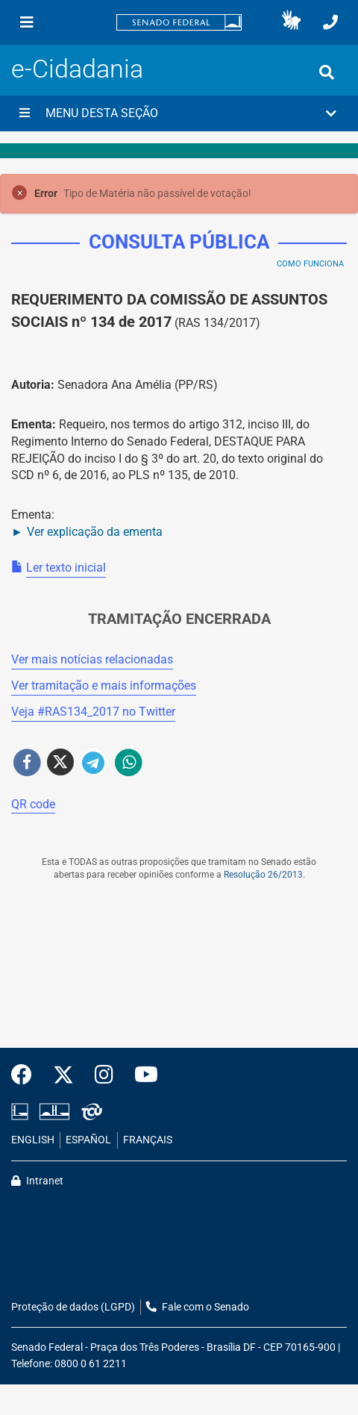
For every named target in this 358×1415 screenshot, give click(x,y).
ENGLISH (32, 1140)
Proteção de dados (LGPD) (73, 1307)
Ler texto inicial (66, 567)
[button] (291, 22)
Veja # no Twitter (93, 712)
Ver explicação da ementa (95, 532)
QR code (33, 804)
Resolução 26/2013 (263, 874)
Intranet (37, 1181)
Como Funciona (310, 264)
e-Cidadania (77, 69)
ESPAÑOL (88, 1140)
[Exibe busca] (327, 72)
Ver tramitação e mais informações (103, 685)
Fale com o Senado (197, 1307)
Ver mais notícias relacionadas (92, 659)
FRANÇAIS (147, 1140)
